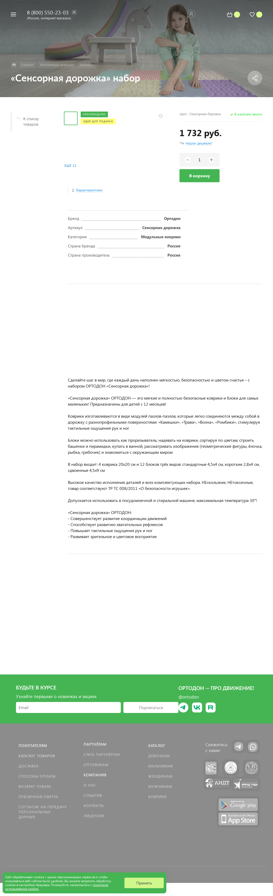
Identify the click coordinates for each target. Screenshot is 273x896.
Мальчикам (160, 766)
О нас (90, 785)
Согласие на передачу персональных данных (43, 811)
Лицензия (94, 815)
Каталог (156, 745)
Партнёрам (95, 744)
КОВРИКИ (157, 796)
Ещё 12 (70, 166)
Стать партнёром (102, 754)
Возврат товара (35, 786)
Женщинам (160, 776)
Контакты (94, 805)
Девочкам (159, 755)
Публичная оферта (38, 796)
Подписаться (151, 707)
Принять (144, 883)
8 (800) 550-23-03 (48, 12)
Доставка (29, 766)
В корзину (199, 175)
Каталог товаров (37, 755)
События (93, 795)
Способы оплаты (37, 776)
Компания (95, 774)
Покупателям (33, 745)
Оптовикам (96, 764)
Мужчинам (160, 786)
